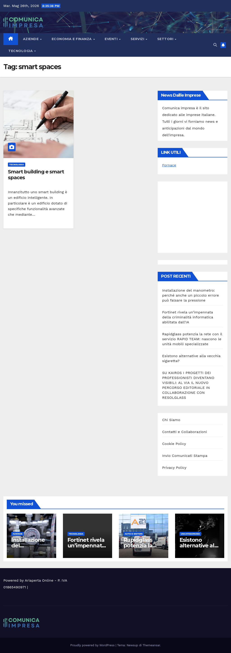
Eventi (112, 39)
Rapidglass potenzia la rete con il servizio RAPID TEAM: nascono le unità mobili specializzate (192, 339)
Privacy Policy (174, 467)
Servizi (138, 39)
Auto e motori (134, 534)
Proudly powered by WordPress (93, 645)
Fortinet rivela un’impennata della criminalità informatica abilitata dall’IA (187, 317)
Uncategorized (190, 534)
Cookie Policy (174, 444)
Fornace (169, 165)
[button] (215, 45)
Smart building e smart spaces (36, 175)
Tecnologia (21, 51)
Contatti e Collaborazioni (184, 432)
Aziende (31, 39)
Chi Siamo (171, 420)
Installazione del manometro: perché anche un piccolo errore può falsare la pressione (190, 295)
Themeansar (151, 645)
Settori (165, 39)
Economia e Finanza (72, 39)
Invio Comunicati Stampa (185, 455)
